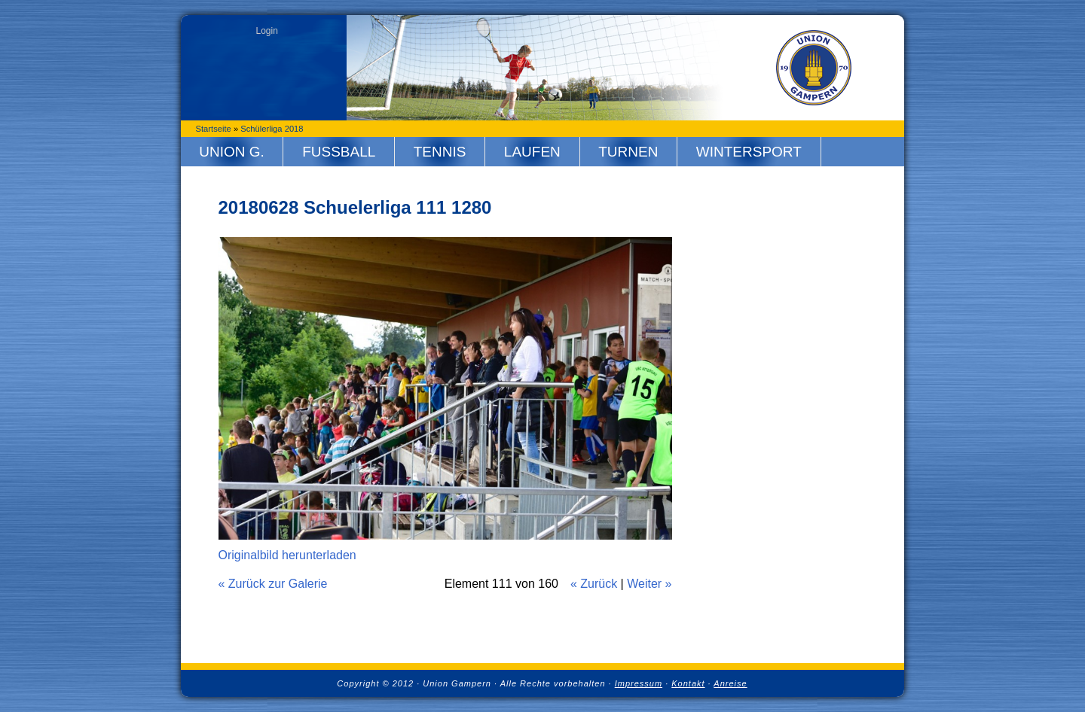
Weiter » (649, 583)
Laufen (532, 152)
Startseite (213, 128)
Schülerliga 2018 (271, 128)
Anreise (730, 683)
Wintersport (749, 152)
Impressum (638, 683)
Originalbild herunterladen (287, 555)
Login (267, 31)
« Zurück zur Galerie (273, 583)
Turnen (628, 152)
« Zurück (593, 583)
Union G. (231, 152)
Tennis (440, 152)
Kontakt (687, 683)
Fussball (338, 152)
